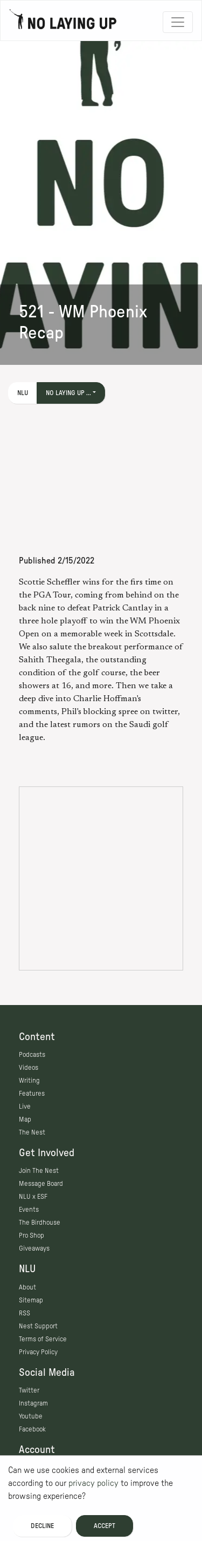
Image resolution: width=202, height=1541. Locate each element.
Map (25, 1119)
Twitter (29, 1390)
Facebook (32, 1429)
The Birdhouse (39, 1222)
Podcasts (32, 1054)
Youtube (31, 1416)
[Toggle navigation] (178, 22)
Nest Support (38, 1326)
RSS (24, 1313)
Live (25, 1106)
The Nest (32, 1132)
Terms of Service (43, 1339)
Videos (28, 1067)
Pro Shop (31, 1235)
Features (32, 1093)
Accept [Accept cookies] (104, 1526)
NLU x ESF (33, 1196)
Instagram (33, 1403)
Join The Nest (39, 1170)
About (27, 1287)
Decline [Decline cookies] (42, 1526)
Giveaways (34, 1248)
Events (29, 1209)
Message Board (41, 1183)
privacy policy (93, 1483)
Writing (29, 1080)
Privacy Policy (38, 1352)
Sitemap (31, 1300)
